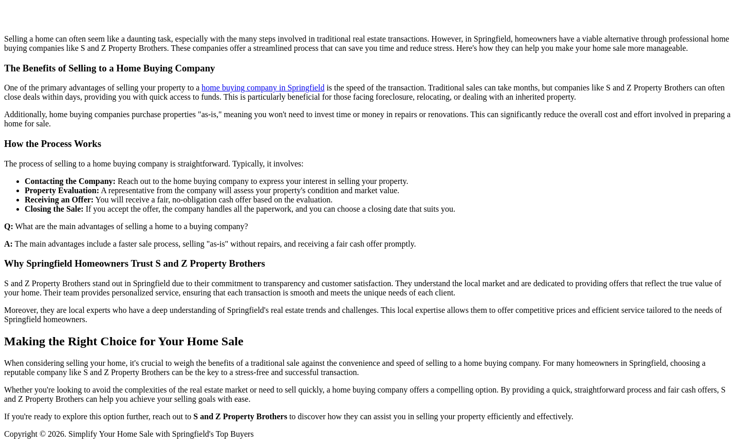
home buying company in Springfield (262, 87)
